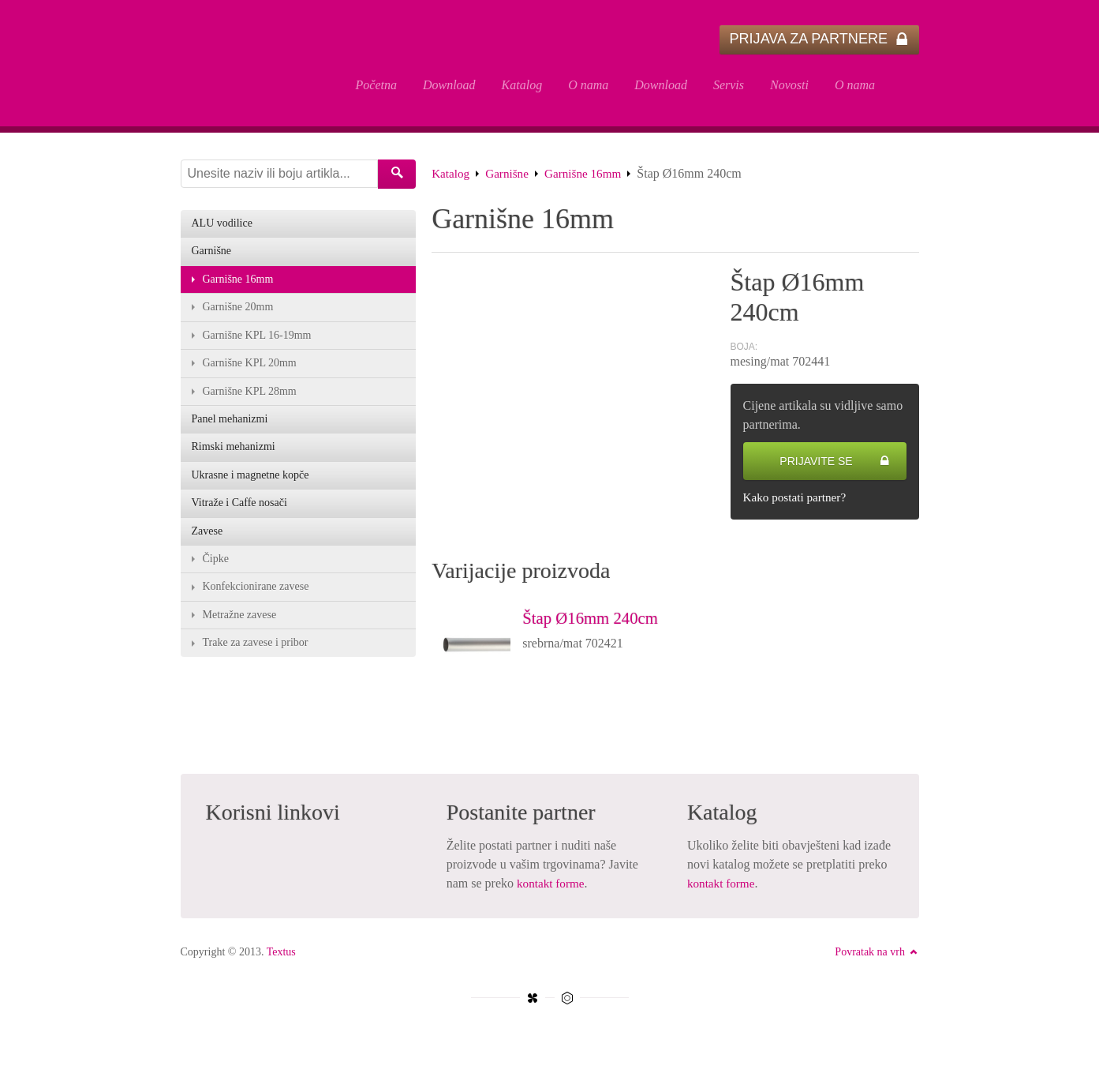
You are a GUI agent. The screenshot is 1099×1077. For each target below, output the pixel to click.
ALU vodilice (222, 227)
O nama (588, 85)
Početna (376, 85)
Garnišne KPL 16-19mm (257, 341)
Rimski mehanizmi (233, 454)
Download (449, 85)
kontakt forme (552, 887)
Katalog (522, 85)
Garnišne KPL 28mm (250, 397)
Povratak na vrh (876, 956)
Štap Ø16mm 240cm (601, 620)
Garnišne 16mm (589, 176)
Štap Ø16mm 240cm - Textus (256, 64)
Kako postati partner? (797, 501)
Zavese (207, 540)
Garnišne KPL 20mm (250, 369)
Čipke (216, 568)
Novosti (789, 85)
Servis (728, 85)
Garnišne (510, 176)
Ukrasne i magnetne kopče (250, 483)
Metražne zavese (240, 625)
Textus (281, 956)
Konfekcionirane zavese (256, 596)
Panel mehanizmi (230, 426)
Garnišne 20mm (238, 312)
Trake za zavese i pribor (255, 653)
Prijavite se (834, 464)
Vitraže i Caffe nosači (239, 511)
